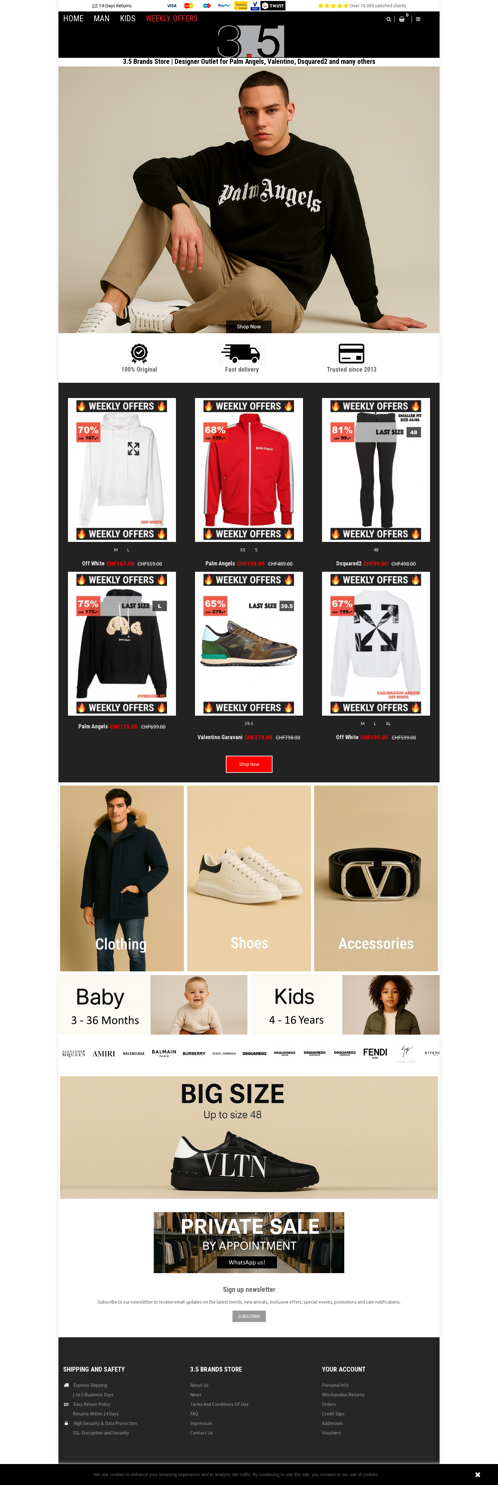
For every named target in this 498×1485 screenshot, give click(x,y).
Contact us (201, 1433)
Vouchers (331, 1433)
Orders (329, 1404)
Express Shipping (90, 1385)
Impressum (201, 1423)
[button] (389, 19)
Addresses (332, 1423)
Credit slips (333, 1414)
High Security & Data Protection (105, 1423)
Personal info (335, 1385)
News (196, 1395)
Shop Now (249, 327)
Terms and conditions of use (219, 1404)
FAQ (194, 1414)
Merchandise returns (343, 1395)
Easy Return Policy (91, 1404)
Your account (344, 1369)
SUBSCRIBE (249, 1316)
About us (199, 1385)
